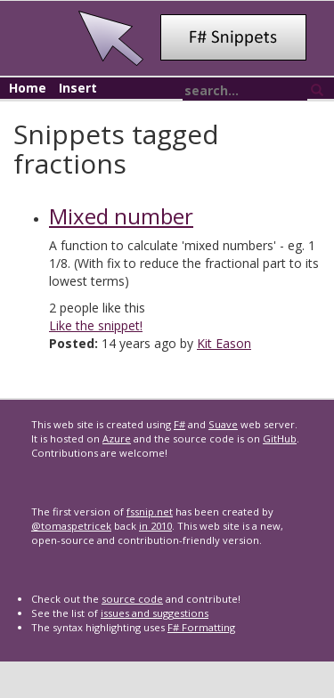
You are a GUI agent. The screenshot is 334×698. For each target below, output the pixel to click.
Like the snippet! (96, 325)
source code (132, 598)
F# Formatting (201, 627)
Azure (116, 438)
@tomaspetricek (71, 525)
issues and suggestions (154, 613)
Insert (78, 87)
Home (27, 87)
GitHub (280, 438)
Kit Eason (224, 343)
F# (179, 424)
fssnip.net (149, 511)
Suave (223, 424)
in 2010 (155, 525)
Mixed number (121, 216)
